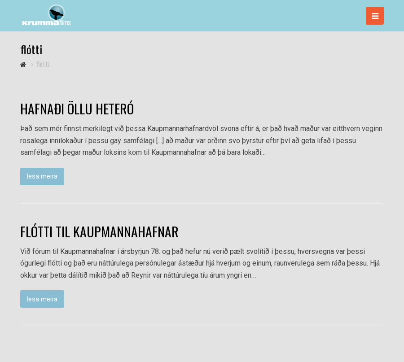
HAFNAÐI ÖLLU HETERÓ (77, 108)
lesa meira (42, 176)
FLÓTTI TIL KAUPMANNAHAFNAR (99, 231)
